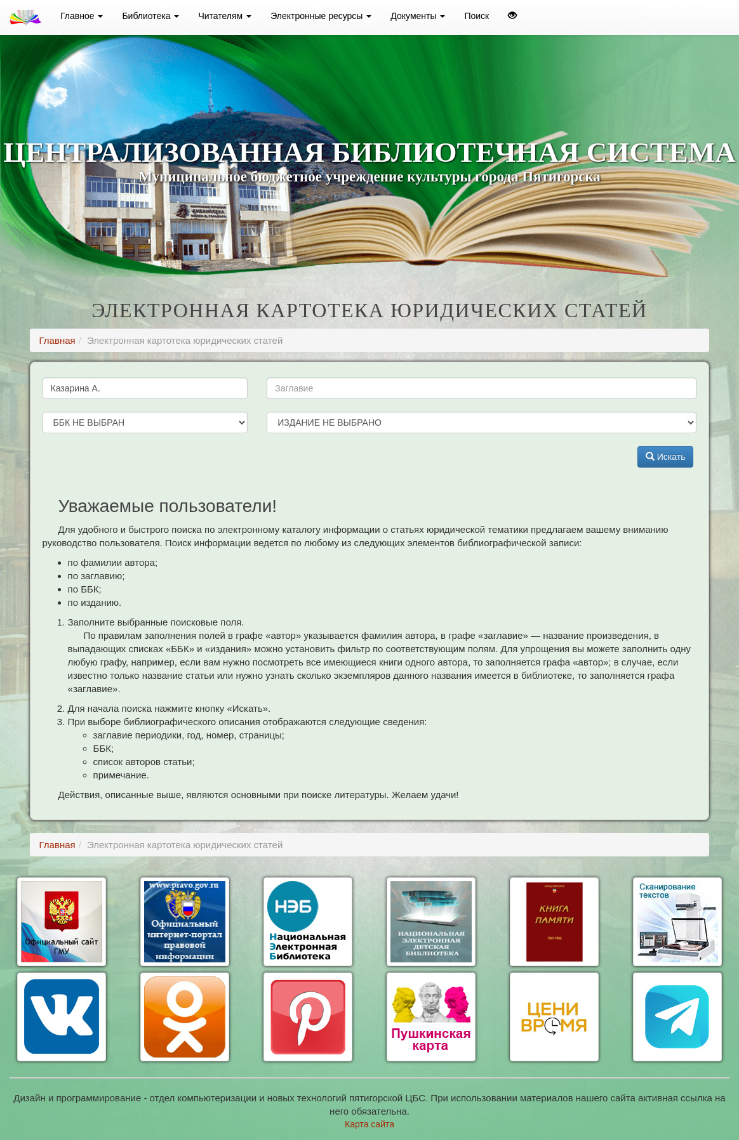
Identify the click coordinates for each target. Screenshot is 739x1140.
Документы (417, 16)
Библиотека (150, 16)
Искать (666, 457)
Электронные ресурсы (320, 16)
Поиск (476, 16)
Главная (57, 340)
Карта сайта (369, 1124)
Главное (81, 16)
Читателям (224, 16)
